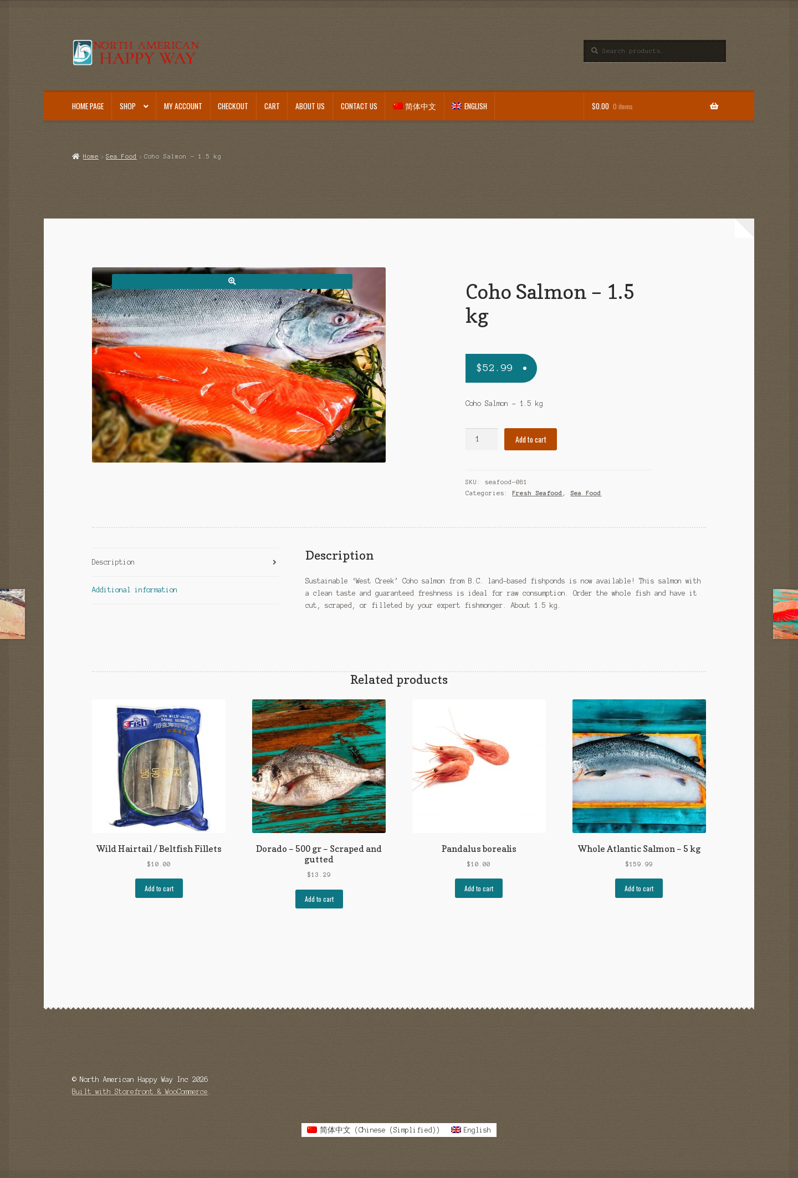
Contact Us (359, 105)
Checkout (233, 105)
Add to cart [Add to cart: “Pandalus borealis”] (478, 888)
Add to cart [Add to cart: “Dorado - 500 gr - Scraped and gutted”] (319, 898)
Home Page (88, 105)
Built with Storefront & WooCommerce (140, 1091)
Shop (128, 105)
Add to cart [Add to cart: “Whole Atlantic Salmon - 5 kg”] (639, 888)
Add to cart (530, 439)
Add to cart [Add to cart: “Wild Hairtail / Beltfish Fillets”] (159, 888)
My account (183, 105)
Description (113, 562)
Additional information (134, 589)
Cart (272, 105)
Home (91, 156)
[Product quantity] (482, 439)
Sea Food (121, 156)
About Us (310, 105)
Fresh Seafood (537, 493)
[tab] (185, 563)
